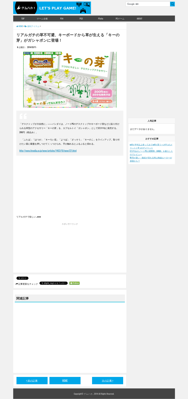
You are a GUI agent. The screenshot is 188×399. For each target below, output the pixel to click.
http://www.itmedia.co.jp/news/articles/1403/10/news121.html (48, 151)
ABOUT (139, 18)
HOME (65, 380)
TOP (22, 18)
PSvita (100, 18)
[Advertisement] (42, 248)
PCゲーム (120, 18)
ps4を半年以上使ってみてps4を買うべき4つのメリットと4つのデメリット (151, 146)
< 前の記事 (32, 380)
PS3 (81, 18)
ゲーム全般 (42, 18)
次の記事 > (107, 380)
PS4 (61, 18)
